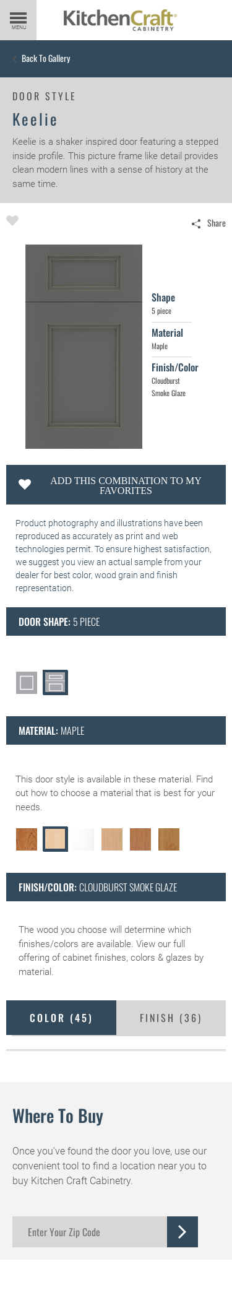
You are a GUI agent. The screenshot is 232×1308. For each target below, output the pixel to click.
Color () (61, 1017)
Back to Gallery (46, 58)
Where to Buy (57, 1115)
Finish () (171, 1017)
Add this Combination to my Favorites (125, 485)
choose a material (97, 793)
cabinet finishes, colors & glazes (127, 957)
